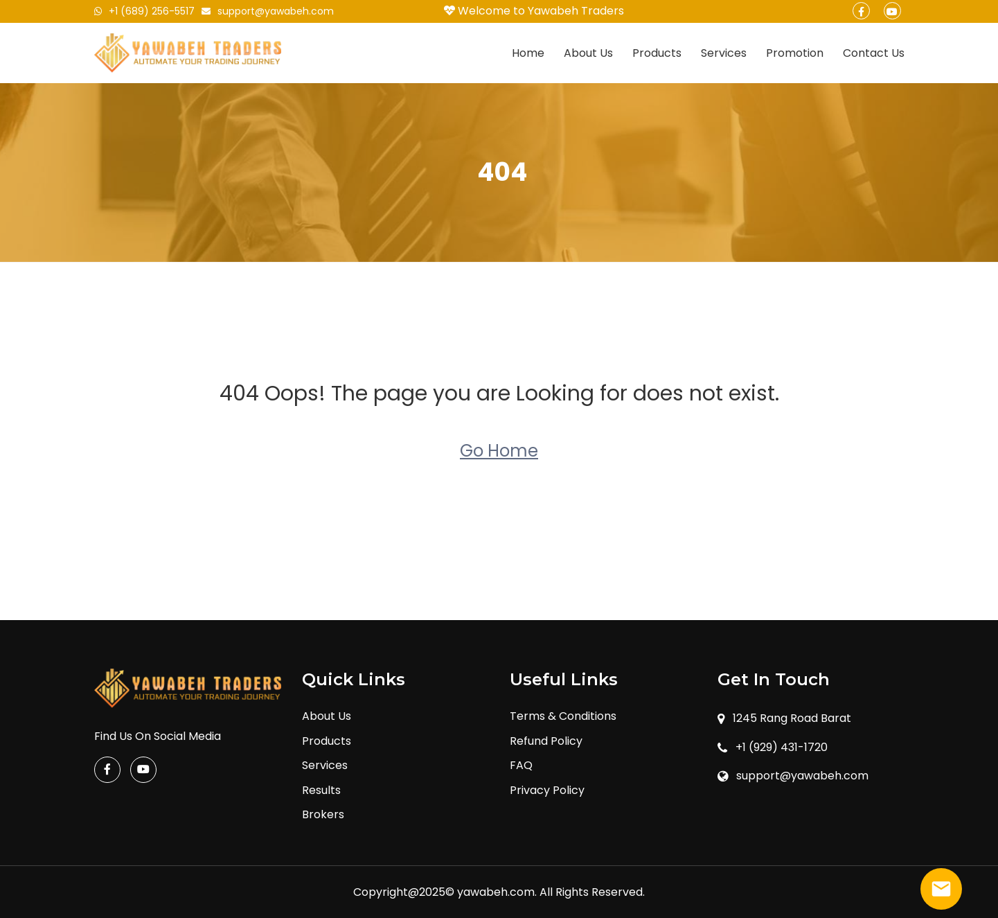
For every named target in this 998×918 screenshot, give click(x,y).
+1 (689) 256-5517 (144, 11)
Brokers (323, 814)
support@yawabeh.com (268, 11)
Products (656, 53)
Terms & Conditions (563, 716)
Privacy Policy (547, 790)
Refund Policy (546, 741)
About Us (588, 53)
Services (724, 53)
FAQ (521, 765)
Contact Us (874, 53)
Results (321, 790)
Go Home (499, 450)
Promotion (794, 53)
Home (528, 53)
